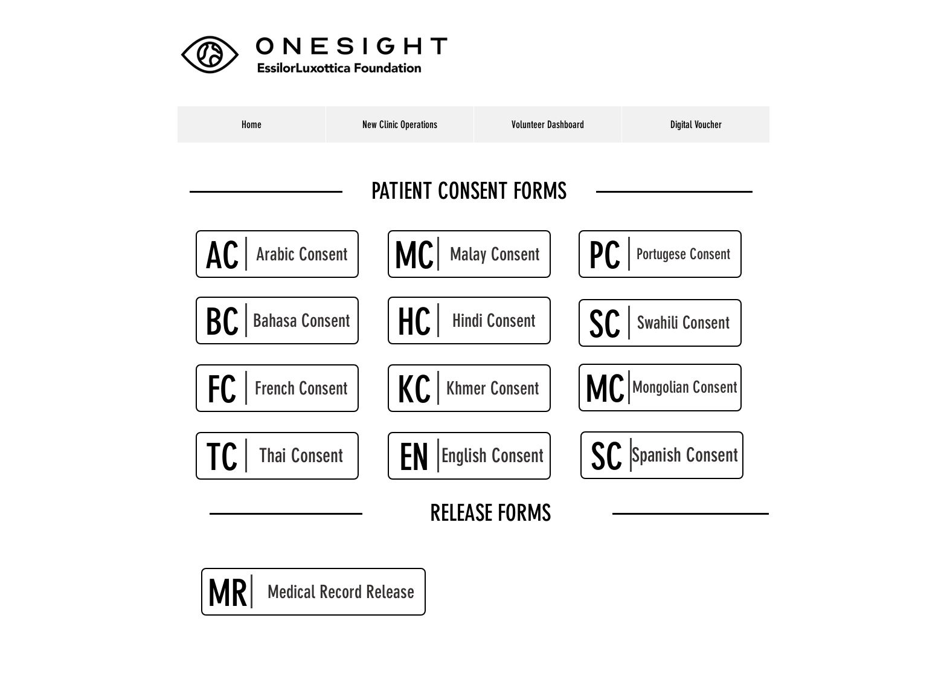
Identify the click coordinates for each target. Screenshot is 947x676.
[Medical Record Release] (313, 592)
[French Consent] (277, 388)
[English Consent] (469, 456)
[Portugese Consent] (660, 254)
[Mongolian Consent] (660, 387)
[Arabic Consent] (277, 254)
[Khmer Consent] (469, 388)
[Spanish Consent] (661, 455)
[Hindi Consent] (469, 320)
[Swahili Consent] (660, 323)
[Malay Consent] (469, 254)
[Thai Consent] (277, 456)
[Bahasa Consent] (277, 320)
